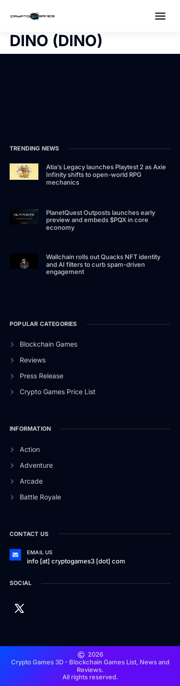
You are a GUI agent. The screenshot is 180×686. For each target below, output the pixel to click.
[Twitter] (19, 607)
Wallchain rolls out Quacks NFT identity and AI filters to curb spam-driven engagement (103, 264)
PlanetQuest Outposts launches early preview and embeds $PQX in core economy (100, 220)
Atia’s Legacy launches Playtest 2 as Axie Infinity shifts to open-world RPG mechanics (106, 174)
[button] (160, 16)
